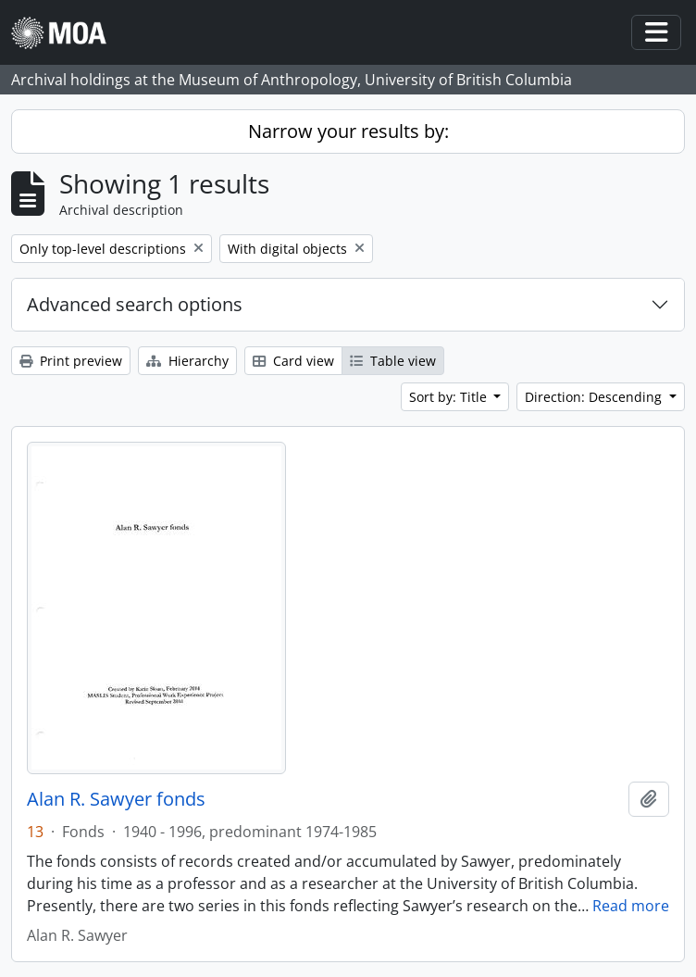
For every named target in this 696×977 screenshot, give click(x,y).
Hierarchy (187, 361)
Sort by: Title (450, 397)
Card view (293, 361)
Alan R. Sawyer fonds (116, 799)
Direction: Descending (595, 397)
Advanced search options (134, 304)
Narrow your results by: (348, 131)
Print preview (70, 361)
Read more (630, 906)
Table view (393, 361)
